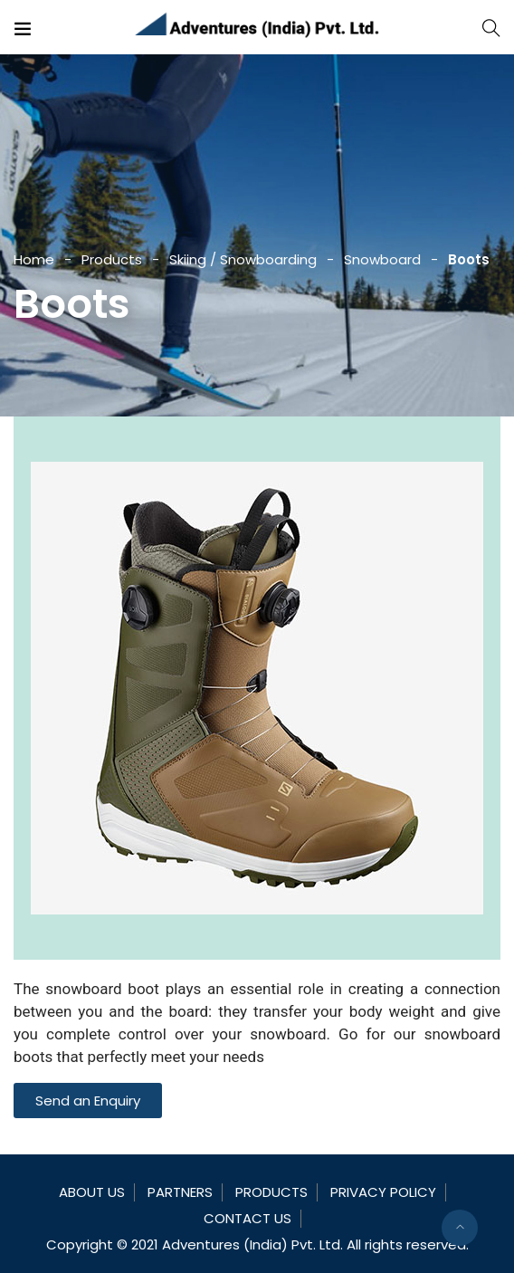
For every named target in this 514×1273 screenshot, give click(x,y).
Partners (180, 1191)
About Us (92, 1191)
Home (34, 259)
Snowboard (382, 259)
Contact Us (247, 1218)
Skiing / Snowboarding (243, 259)
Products (111, 259)
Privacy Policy (383, 1191)
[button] (88, 1100)
